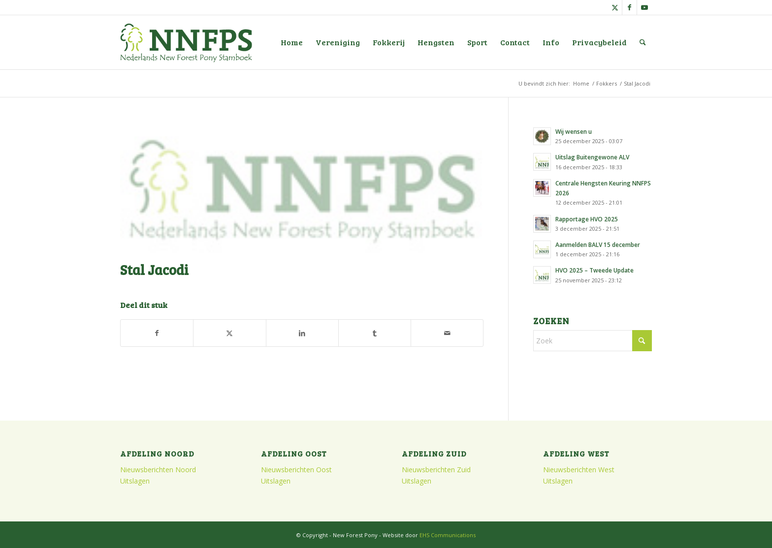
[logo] (186, 42)
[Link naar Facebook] (629, 7)
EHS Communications (447, 535)
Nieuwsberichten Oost (296, 469)
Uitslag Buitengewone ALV (592, 157)
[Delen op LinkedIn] (302, 333)
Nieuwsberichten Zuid (436, 469)
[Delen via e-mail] (447, 333)
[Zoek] (642, 42)
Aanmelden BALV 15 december (597, 244)
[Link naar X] (615, 7)
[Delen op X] (229, 333)
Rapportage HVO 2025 (586, 219)
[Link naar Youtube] (644, 7)
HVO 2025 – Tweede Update (594, 270)
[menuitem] (291, 42)
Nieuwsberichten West (578, 469)
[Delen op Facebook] (157, 333)
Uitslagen (135, 481)
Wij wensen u (573, 131)
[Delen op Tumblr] (375, 333)
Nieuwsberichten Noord (158, 469)
